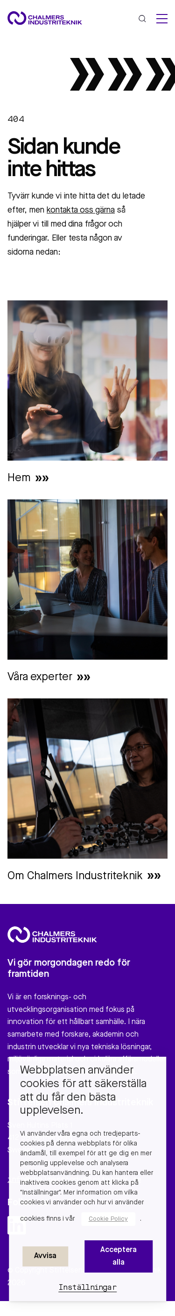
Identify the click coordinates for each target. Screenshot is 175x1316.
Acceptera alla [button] (118, 1256)
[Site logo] (44, 18)
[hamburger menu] (162, 18)
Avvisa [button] (45, 1256)
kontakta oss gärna (81, 210)
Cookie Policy (108, 1219)
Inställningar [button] (87, 1288)
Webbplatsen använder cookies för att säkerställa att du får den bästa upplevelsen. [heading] (83, 1091)
